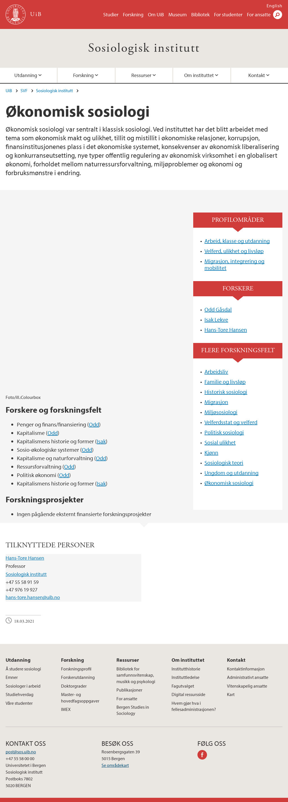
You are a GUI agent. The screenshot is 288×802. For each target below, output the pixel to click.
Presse (110, 796)
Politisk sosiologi (224, 432)
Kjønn (211, 452)
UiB (9, 90)
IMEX (66, 701)
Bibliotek (200, 14)
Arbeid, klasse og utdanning (237, 240)
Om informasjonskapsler (143, 796)
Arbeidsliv (216, 371)
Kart (231, 687)
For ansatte (259, 14)
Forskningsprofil (76, 661)
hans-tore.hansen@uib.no (33, 590)
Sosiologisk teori (223, 462)
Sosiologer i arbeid (23, 678)
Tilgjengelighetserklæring (221, 796)
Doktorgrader (74, 678)
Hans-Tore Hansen (225, 329)
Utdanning (18, 652)
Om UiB (156, 14)
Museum (177, 14)
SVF (24, 90)
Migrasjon (216, 401)
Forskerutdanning (78, 670)
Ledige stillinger (85, 796)
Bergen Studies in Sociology (132, 702)
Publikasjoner (129, 682)
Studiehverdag (19, 687)
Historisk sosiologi (225, 391)
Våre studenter (19, 695)
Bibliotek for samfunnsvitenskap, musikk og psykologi (135, 667)
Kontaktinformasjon (246, 661)
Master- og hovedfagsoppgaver (80, 690)
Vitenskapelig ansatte (247, 678)
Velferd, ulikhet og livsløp (234, 250)
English (274, 5)
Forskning (133, 14)
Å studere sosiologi (23, 661)
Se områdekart (115, 757)
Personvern (181, 796)
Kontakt (236, 652)
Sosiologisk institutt (144, 48)
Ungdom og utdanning (231, 472)
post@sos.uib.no (21, 744)
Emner (12, 670)
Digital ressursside (188, 687)
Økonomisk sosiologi (228, 482)
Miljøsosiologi (220, 411)
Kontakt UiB (54, 796)
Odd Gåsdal (218, 309)
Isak (101, 361)
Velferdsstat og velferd (230, 422)
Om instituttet (199, 75)
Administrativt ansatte (247, 670)
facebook (204, 748)
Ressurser (141, 75)
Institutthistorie (186, 661)
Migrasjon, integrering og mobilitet (234, 264)
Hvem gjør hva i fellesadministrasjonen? (194, 698)
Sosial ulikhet (220, 442)
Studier (110, 14)
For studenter (228, 14)
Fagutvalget (183, 678)
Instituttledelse (185, 670)
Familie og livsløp (225, 381)
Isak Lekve (216, 319)
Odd (94, 344)
